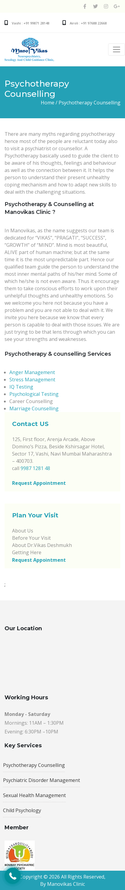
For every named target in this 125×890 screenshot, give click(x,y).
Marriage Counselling (34, 408)
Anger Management (32, 372)
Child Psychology (22, 810)
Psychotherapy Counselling (34, 765)
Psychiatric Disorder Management (41, 780)
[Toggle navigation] (116, 49)
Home (47, 102)
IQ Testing (21, 386)
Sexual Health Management (34, 795)
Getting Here (26, 552)
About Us (22, 530)
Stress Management (32, 379)
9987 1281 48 (35, 468)
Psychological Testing (34, 394)
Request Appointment (39, 483)
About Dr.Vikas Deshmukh (42, 545)
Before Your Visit (31, 538)
